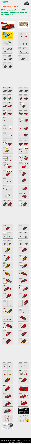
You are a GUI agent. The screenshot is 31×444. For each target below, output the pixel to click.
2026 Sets (9, 6)
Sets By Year (4, 6)
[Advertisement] (15, 78)
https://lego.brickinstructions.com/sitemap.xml (17, 442)
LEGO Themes (13, 6)
